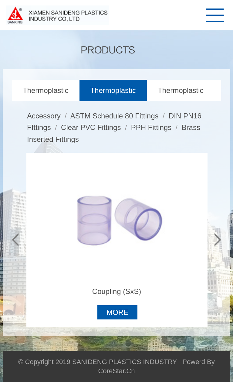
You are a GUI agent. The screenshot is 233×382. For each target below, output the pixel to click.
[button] (15, 240)
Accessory (44, 116)
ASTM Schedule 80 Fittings (114, 116)
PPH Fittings (151, 127)
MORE (117, 312)
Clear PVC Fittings (91, 127)
